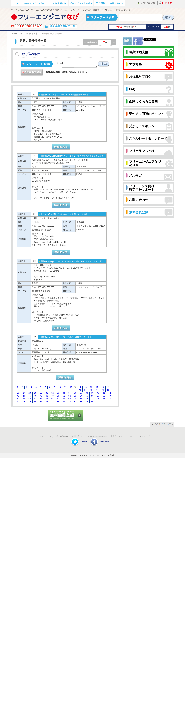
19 (108, 387)
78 (24, 401)
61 (24, 399)
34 (64, 393)
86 (69, 401)
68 (64, 399)
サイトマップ (143, 436)
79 (29, 401)
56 (92, 396)
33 (58, 393)
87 (75, 401)
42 (109, 393)
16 (91, 387)
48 (47, 396)
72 (87, 399)
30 (41, 393)
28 (29, 393)
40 (98, 393)
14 (80, 387)
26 (18, 393)
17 (97, 387)
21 (85, 390)
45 (29, 396)
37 (81, 393)
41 (104, 393)
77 (18, 401)
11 (65, 387)
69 (69, 399)
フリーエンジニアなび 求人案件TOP (27, 33)
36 (75, 393)
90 (92, 401)
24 (103, 390)
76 (109, 399)
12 (71, 387)
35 (69, 393)
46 (35, 396)
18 (103, 387)
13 (75, 387)
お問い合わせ (78, 436)
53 (75, 396)
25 (108, 390)
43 (18, 396)
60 (18, 399)
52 (69, 396)
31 (47, 393)
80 (35, 401)
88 (81, 401)
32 (52, 393)
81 (41, 401)
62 (29, 399)
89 (87, 401)
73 (92, 399)
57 (98, 396)
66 (52, 399)
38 (87, 393)
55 (87, 396)
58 (104, 396)
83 (52, 401)
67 (58, 399)
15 (85, 387)
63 (35, 399)
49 (52, 396)
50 (58, 396)
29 (35, 393)
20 (80, 390)
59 (109, 396)
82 (47, 401)
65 (47, 399)
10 (60, 387)
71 (81, 399)
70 (75, 399)
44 (24, 396)
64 (41, 399)
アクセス (130, 436)
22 (91, 390)
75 (104, 399)
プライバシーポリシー (97, 436)
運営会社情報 (117, 436)
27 (24, 393)
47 (41, 396)
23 (97, 390)
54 (81, 396)
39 (92, 393)
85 (64, 401)
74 (98, 399)
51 (64, 396)
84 (58, 401)
